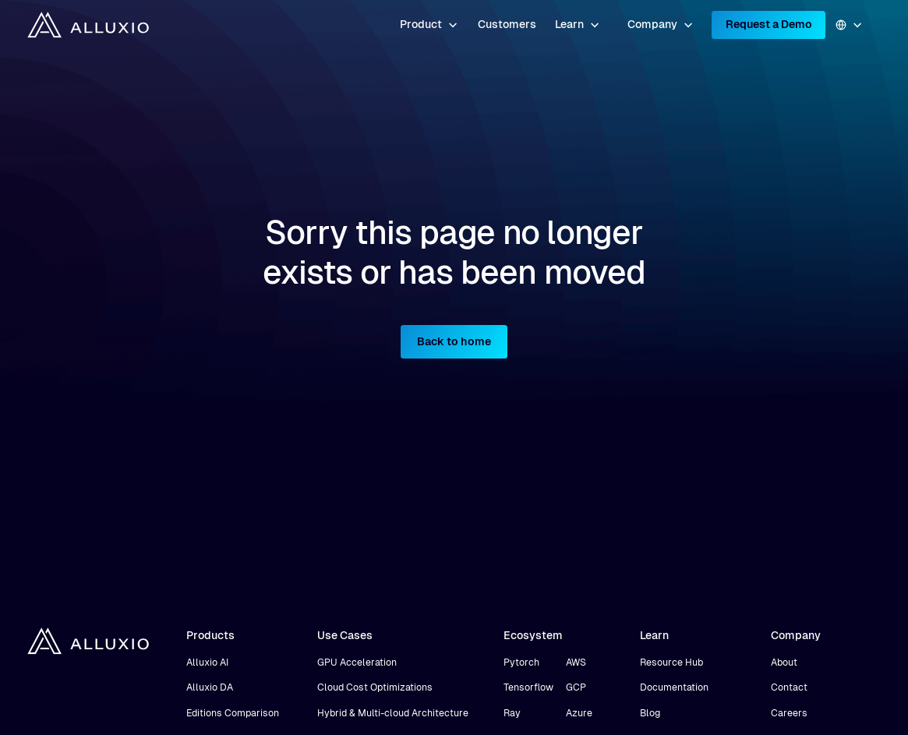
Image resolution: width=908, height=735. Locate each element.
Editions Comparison (232, 713)
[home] (88, 25)
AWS (576, 662)
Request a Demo (769, 24)
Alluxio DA (209, 687)
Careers (789, 713)
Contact (789, 687)
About (784, 662)
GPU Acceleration (357, 662)
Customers (507, 24)
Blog (650, 713)
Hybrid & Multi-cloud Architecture (392, 713)
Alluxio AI (207, 662)
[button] (429, 25)
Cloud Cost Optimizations (375, 687)
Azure (579, 713)
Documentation (674, 687)
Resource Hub (671, 662)
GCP (576, 687)
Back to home (454, 341)
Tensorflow (528, 687)
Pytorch (521, 662)
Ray (512, 713)
